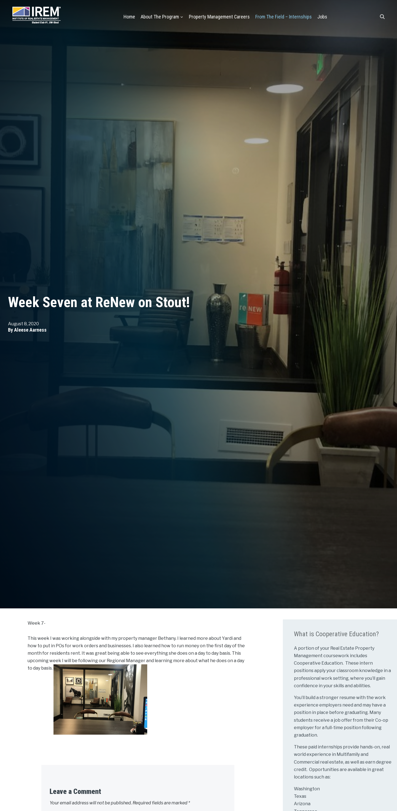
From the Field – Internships (283, 17)
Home (129, 17)
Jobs (322, 17)
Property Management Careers (219, 17)
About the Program (160, 17)
